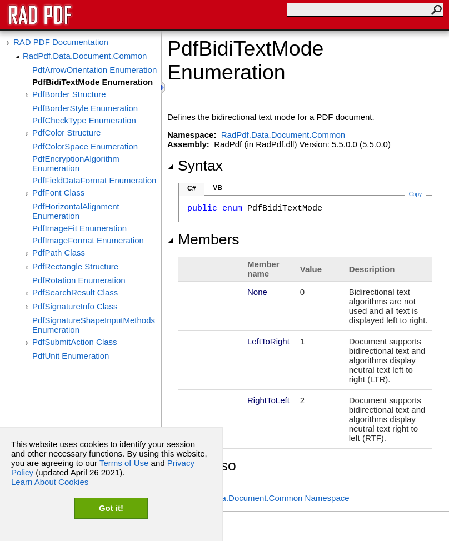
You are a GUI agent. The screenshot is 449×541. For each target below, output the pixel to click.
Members (203, 239)
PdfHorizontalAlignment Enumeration (75, 211)
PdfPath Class (58, 252)
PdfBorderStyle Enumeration (85, 108)
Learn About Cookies (49, 482)
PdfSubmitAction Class (74, 342)
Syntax (195, 165)
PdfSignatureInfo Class (74, 306)
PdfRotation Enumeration (79, 280)
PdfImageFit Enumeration (79, 228)
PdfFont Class (58, 192)
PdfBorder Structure (69, 94)
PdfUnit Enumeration (70, 355)
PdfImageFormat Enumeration (88, 240)
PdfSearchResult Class (75, 292)
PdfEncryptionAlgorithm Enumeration (75, 163)
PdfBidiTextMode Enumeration (92, 82)
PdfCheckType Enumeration (84, 120)
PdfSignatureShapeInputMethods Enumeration (93, 324)
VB (217, 188)
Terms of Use (123, 463)
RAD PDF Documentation (60, 42)
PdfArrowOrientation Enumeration (94, 69)
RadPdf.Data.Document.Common (85, 56)
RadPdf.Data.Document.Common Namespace (264, 498)
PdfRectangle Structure (75, 266)
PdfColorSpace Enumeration (85, 146)
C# (191, 188)
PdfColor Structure (66, 132)
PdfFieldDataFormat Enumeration (94, 180)
